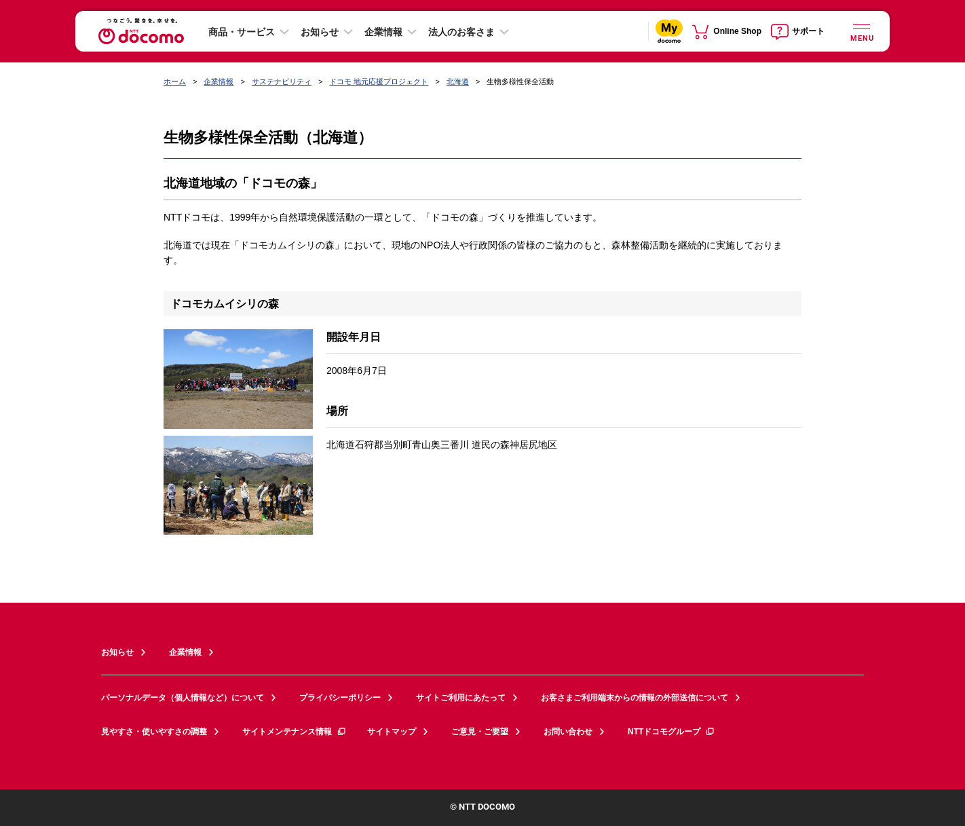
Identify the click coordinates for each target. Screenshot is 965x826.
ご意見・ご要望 (479, 731)
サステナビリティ (281, 81)
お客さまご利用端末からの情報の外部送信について (634, 697)
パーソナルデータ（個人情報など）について (182, 697)
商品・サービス (241, 31)
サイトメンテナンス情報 (294, 731)
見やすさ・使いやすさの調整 (154, 731)
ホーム (175, 81)
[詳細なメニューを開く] (861, 31)
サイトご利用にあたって (461, 697)
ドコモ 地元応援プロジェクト (378, 81)
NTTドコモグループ (671, 731)
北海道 (458, 81)
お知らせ (320, 31)
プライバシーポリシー (340, 697)
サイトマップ (391, 731)
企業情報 (383, 31)
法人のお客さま (461, 31)
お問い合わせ (568, 731)
